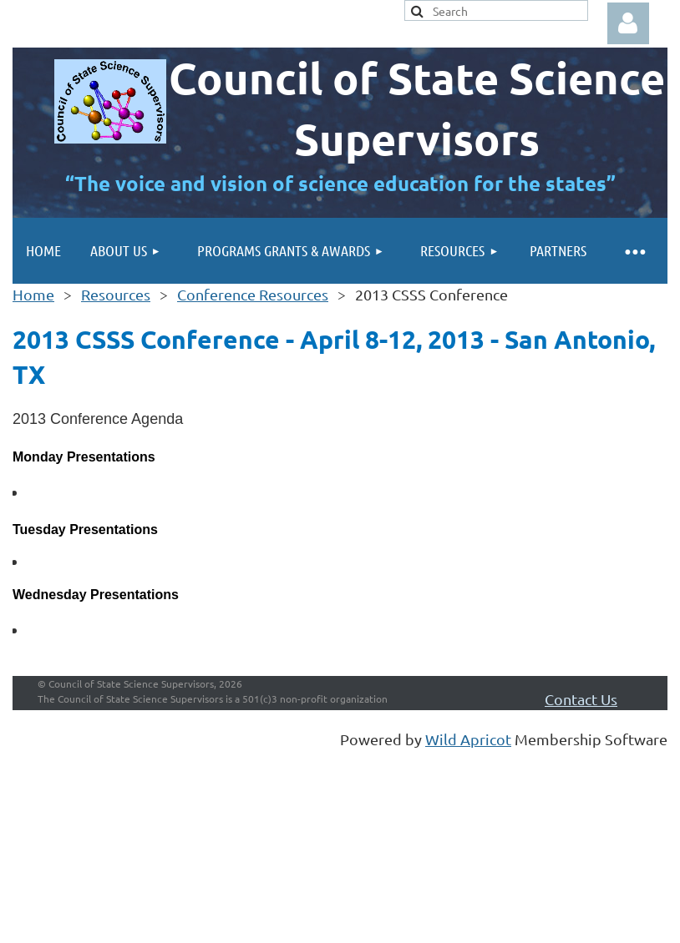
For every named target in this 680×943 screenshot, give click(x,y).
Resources (115, 294)
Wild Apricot (468, 739)
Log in (628, 23)
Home (33, 294)
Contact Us (581, 699)
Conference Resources (252, 294)
